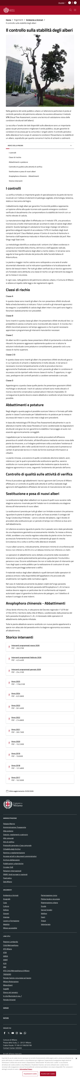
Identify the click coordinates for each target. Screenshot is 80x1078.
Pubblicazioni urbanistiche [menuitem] (13, 863)
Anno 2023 (15, 705)
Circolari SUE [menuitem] (8, 867)
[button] (62, 3)
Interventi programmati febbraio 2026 (26, 657)
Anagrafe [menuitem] (6, 899)
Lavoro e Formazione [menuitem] (11, 920)
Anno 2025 (15, 681)
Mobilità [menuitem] (6, 924)
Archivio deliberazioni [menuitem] (11, 860)
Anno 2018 (15, 765)
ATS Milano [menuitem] (7, 949)
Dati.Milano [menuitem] (7, 881)
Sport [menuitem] (43, 917)
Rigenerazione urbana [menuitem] (49, 902)
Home (8, 19)
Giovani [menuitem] (6, 913)
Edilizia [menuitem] (6, 909)
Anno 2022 (15, 717)
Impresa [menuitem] (6, 917)
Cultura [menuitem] (6, 906)
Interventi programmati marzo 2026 (25, 645)
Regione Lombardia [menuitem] (10, 941)
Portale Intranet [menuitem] (9, 999)
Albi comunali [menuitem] (8, 838)
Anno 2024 (15, 693)
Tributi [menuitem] (43, 920)
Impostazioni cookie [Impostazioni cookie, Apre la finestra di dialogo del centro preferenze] (30, 1074)
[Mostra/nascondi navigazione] (75, 10)
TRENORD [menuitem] (7, 974)
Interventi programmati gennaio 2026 (26, 669)
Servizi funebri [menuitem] (46, 909)
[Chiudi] (76, 1058)
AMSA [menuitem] (5, 956)
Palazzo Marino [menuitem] (9, 823)
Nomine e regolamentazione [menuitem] (14, 852)
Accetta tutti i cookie (48, 1074)
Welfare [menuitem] (44, 913)
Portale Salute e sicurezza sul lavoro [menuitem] (17, 978)
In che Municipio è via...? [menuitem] (12, 996)
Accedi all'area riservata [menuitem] (12, 1053)
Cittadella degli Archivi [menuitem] (12, 849)
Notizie (6, 1018)
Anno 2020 (15, 741)
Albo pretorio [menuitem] (8, 831)
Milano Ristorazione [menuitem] (10, 981)
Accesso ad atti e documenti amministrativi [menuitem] (20, 856)
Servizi (6, 1008)
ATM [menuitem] (5, 952)
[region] (40, 1066)
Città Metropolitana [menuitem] (10, 945)
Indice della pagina (15, 145)
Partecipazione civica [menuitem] (49, 895)
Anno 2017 (15, 777)
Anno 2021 (15, 729)
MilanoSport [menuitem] (8, 985)
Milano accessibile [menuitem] (10, 928)
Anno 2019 (15, 753)
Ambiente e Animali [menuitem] (10, 895)
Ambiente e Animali (34, 19)
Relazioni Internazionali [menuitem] (12, 870)
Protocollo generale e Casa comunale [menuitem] (17, 845)
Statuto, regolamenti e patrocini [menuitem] (15, 834)
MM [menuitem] (4, 967)
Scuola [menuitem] (43, 906)
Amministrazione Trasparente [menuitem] (14, 827)
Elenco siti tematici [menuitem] (10, 992)
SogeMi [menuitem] (6, 988)
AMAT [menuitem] (5, 959)
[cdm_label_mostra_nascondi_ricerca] (70, 10)
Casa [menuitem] (5, 902)
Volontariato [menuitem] (45, 924)
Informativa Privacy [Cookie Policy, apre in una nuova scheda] (26, 1069)
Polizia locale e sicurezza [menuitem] (50, 899)
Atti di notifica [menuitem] (8, 841)
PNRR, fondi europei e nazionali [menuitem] (15, 874)
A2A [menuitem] (4, 963)
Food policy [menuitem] (7, 878)
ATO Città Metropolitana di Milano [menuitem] (16, 970)
